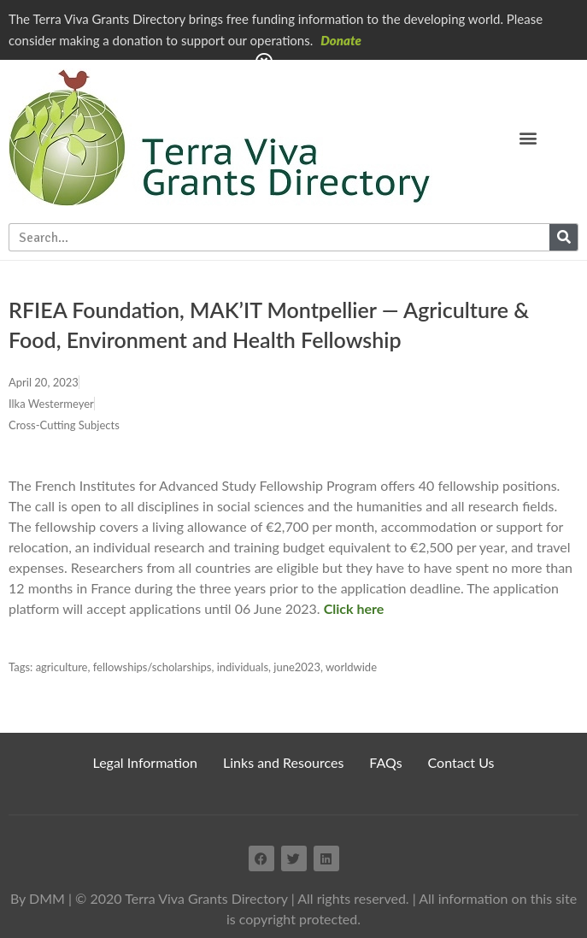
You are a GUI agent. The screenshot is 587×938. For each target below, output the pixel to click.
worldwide (351, 667)
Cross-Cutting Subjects (64, 425)
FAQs (385, 762)
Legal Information (145, 762)
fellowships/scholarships (152, 667)
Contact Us (461, 762)
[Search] (563, 237)
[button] (528, 137)
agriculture (62, 667)
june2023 (296, 667)
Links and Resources (283, 762)
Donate (340, 40)
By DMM (37, 898)
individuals (242, 667)
